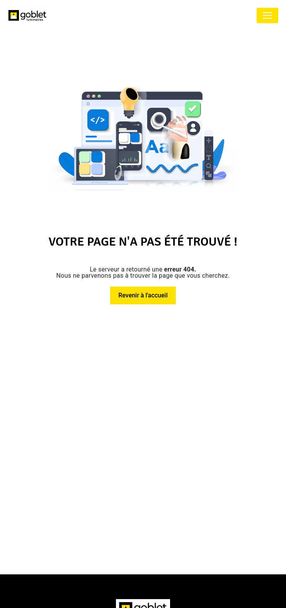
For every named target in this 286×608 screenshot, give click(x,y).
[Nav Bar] (267, 15)
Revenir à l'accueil (142, 295)
